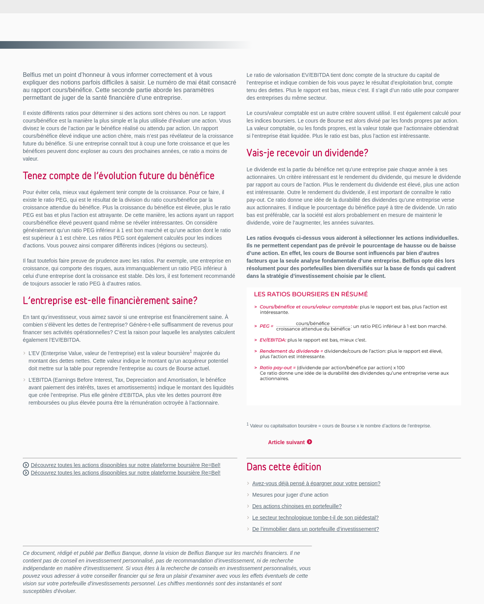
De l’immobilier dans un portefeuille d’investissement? (315, 529)
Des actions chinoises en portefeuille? (297, 506)
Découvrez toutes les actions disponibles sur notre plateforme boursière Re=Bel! (125, 465)
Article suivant (286, 442)
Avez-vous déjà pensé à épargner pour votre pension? (316, 483)
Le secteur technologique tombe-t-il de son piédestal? (315, 518)
